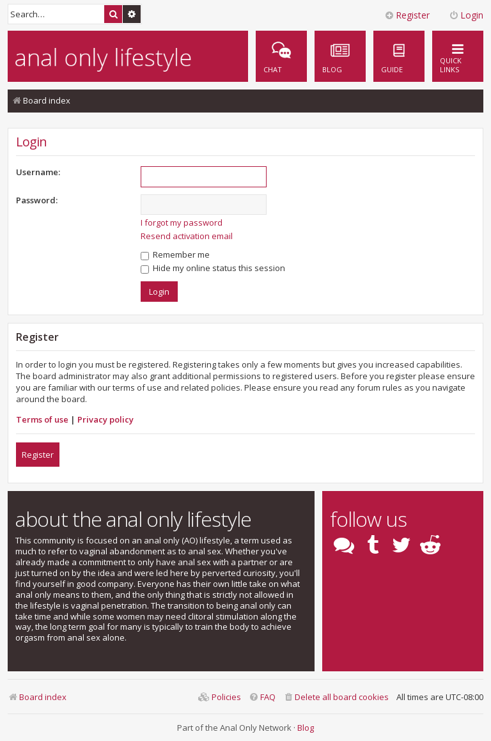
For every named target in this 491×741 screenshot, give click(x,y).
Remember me (175, 254)
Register (38, 454)
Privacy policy (105, 419)
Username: (38, 172)
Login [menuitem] (466, 15)
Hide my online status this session (213, 268)
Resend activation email (187, 236)
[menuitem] (399, 56)
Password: (37, 200)
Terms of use (42, 419)
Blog (305, 727)
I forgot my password (181, 222)
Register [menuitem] (407, 15)
